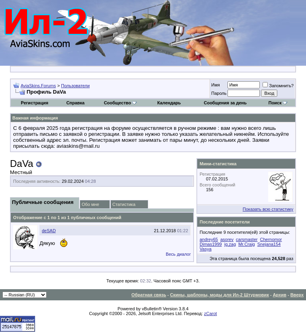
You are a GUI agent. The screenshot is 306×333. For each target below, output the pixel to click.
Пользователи (75, 85)
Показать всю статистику (268, 209)
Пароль (218, 93)
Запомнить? (278, 85)
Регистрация (34, 102)
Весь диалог (178, 254)
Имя (215, 84)
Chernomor (271, 239)
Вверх (297, 294)
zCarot (210, 313)
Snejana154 (269, 244)
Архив (279, 294)
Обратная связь (148, 294)
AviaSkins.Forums (38, 85)
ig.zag (230, 244)
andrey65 (209, 239)
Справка (75, 102)
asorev (226, 239)
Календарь (169, 102)
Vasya (206, 249)
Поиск (278, 102)
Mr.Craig (246, 244)
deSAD (49, 230)
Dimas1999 (211, 244)
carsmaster (246, 239)
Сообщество (120, 102)
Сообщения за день (225, 102)
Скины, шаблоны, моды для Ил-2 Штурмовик (219, 294)
